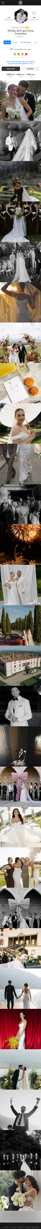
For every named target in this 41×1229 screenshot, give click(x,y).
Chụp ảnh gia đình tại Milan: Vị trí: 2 (20, 63)
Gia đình (30, 69)
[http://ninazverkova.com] (36, 42)
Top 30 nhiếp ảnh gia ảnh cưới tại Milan (20, 62)
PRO (27, 27)
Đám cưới (11, 69)
